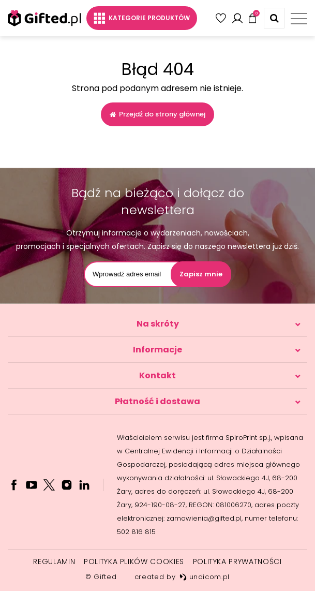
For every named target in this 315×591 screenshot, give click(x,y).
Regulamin (54, 561)
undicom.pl (204, 577)
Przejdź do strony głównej (157, 114)
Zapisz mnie (200, 274)
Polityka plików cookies (134, 561)
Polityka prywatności (237, 561)
